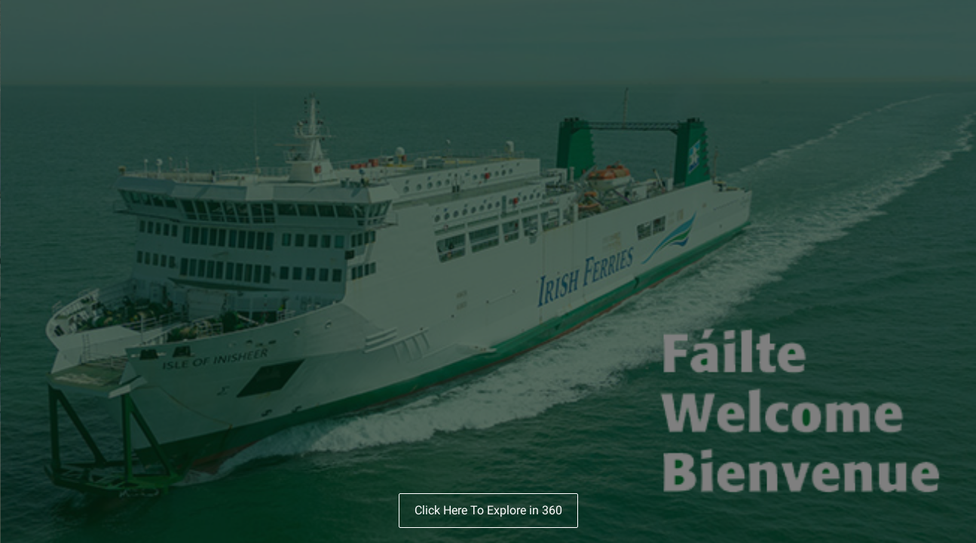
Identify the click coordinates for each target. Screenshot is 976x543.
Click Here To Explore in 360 (488, 510)
